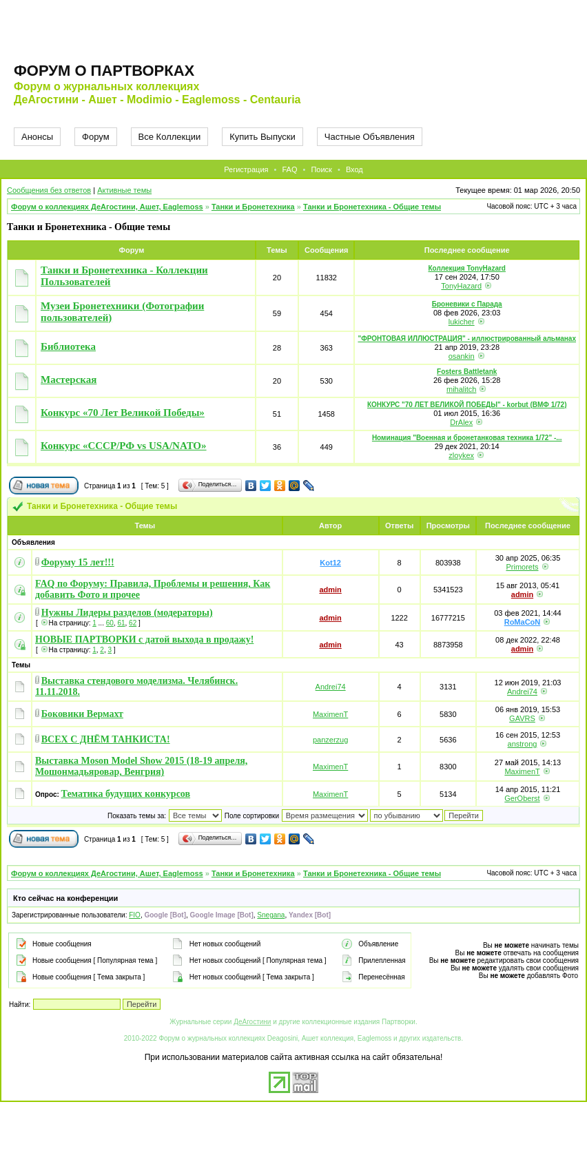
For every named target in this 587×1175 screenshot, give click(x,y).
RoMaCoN (522, 622)
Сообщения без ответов (49, 190)
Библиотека (68, 346)
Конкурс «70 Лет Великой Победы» (123, 412)
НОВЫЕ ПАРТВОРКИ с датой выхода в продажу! (144, 639)
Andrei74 (331, 687)
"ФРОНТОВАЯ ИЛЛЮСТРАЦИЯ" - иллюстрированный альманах (467, 338)
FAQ (289, 169)
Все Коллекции (169, 137)
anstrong (522, 744)
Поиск (321, 169)
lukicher (462, 322)
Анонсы (37, 137)
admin (330, 589)
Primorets (522, 567)
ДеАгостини (252, 1022)
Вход (354, 169)
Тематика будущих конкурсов (125, 794)
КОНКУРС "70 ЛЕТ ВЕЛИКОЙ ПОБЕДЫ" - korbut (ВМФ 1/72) (467, 404)
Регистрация (246, 169)
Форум (96, 137)
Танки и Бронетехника (253, 206)
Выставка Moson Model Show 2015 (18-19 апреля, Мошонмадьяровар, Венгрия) (141, 766)
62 (132, 623)
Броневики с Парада (467, 304)
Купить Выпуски (262, 137)
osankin (462, 356)
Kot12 (330, 563)
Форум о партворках (104, 70)
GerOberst (521, 798)
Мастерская (68, 379)
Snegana (271, 915)
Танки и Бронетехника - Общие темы (372, 206)
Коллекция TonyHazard (467, 268)
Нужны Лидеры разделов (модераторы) (127, 612)
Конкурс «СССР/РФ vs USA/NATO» (124, 445)
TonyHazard (461, 286)
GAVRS (522, 718)
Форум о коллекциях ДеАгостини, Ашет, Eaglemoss (107, 206)
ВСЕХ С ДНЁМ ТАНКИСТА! (105, 739)
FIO (135, 915)
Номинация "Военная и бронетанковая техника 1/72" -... (467, 437)
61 (121, 623)
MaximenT (330, 714)
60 (110, 623)
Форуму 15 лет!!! (77, 562)
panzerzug (330, 740)
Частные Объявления (370, 137)
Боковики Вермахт (82, 714)
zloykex (461, 455)
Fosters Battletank (467, 371)
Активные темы (124, 190)
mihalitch (461, 389)
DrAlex (461, 422)
